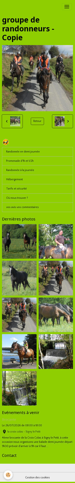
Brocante (9, 420)
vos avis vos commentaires (22, 207)
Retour (37, 121)
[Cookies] (8, 474)
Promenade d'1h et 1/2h (20, 161)
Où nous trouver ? (17, 198)
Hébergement (14, 179)
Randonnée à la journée (20, 170)
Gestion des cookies (37, 477)
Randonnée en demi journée (23, 151)
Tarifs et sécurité (16, 188)
